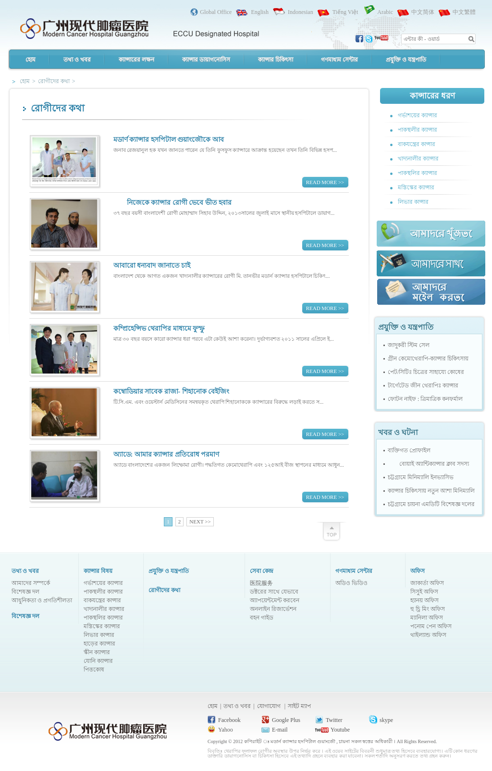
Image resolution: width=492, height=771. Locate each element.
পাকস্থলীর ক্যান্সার (417, 129)
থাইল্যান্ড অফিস (428, 635)
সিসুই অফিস (424, 591)
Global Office (216, 12)
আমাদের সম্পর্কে (31, 583)
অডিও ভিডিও (351, 583)
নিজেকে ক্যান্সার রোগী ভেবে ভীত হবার (172, 202)
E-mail (280, 729)
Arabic (385, 12)
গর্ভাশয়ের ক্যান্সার (417, 115)
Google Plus (286, 720)
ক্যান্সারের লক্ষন (136, 59)
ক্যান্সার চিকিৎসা (275, 59)
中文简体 (422, 12)
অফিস (417, 571)
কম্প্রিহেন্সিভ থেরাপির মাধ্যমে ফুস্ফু (159, 328)
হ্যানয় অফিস (424, 600)
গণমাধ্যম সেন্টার (339, 59)
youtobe (381, 39)
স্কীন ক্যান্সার (97, 652)
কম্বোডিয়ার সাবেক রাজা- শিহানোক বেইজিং (171, 391)
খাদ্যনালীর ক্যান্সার (418, 158)
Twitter (334, 720)
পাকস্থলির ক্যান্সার (417, 173)
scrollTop (331, 530)
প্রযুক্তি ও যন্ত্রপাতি (406, 59)
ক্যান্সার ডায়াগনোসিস (206, 59)
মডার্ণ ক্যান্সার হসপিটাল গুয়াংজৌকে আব (168, 139)
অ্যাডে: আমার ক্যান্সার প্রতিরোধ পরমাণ (166, 454)
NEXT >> (199, 521)
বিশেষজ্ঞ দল (25, 591)
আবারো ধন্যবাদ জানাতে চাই (152, 265)
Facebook (229, 720)
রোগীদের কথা (164, 590)
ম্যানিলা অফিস (426, 617)
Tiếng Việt (345, 12)
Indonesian (300, 12)
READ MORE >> (325, 182)
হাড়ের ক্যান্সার (99, 643)
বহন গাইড (261, 617)
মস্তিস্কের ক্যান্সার (416, 187)
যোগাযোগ (269, 706)
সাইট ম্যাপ (299, 706)
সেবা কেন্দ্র (261, 571)
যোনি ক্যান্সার (98, 661)
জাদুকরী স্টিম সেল (409, 345)
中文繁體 (464, 12)
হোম (30, 59)
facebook (360, 39)
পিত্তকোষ (94, 669)
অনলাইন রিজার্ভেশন (273, 609)
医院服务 (261, 583)
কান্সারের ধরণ (432, 95)
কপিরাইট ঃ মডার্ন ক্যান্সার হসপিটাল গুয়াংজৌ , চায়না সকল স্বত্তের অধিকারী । (320, 741)
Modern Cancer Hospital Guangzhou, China (139, 27)
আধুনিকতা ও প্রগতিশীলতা (42, 600)
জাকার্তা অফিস (427, 583)
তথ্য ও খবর (77, 59)
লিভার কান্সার (413, 202)
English (260, 12)
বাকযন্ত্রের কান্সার (416, 144)
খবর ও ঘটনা (398, 432)
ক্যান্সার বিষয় (98, 571)
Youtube (340, 729)
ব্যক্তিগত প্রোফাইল (409, 450)
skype (369, 39)
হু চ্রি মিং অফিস (427, 609)
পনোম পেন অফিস (431, 626)
